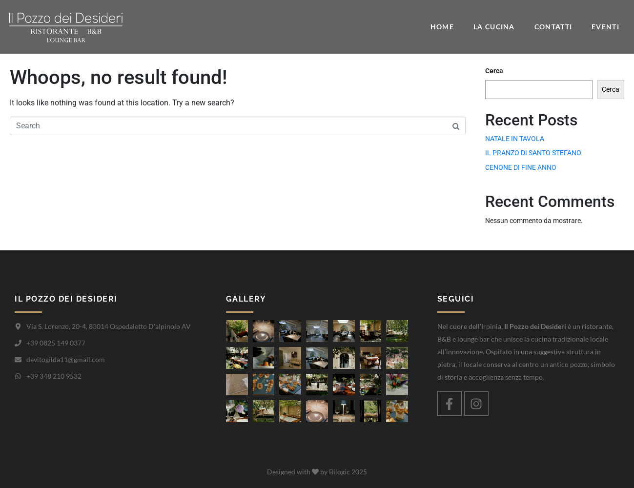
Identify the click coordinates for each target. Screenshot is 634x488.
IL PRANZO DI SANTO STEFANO (533, 153)
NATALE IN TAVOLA (514, 138)
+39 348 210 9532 (54, 376)
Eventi (605, 26)
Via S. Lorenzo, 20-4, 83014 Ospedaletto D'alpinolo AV (108, 326)
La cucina (494, 26)
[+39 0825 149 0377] (18, 343)
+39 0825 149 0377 (55, 343)
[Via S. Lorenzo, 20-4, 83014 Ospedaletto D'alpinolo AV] (18, 326)
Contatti (553, 26)
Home (442, 26)
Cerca (494, 71)
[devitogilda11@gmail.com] (18, 359)
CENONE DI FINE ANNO (520, 167)
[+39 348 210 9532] (18, 376)
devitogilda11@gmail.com (65, 359)
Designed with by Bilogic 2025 (317, 472)
